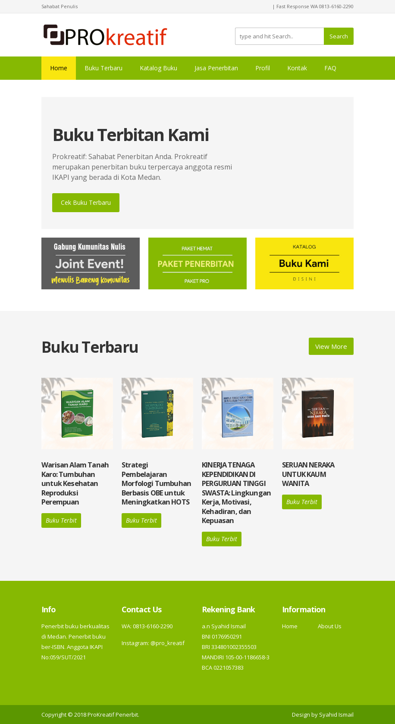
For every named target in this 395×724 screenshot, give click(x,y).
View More (331, 346)
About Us (330, 626)
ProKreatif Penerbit (113, 714)
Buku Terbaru (103, 68)
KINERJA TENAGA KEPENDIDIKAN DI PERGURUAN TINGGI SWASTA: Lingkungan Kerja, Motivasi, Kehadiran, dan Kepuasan (236, 492)
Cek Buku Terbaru (86, 202)
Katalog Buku (158, 68)
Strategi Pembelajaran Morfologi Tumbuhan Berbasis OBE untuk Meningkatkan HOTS (156, 483)
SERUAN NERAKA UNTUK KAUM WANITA (308, 474)
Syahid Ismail (336, 714)
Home (58, 68)
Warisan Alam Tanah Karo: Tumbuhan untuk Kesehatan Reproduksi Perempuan (75, 483)
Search (338, 36)
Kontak (297, 68)
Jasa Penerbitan (216, 68)
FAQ (330, 68)
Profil (262, 68)
